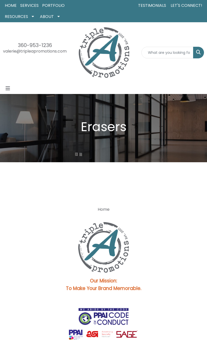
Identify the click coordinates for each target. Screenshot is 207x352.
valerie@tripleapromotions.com (35, 51)
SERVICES (29, 5)
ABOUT (47, 16)
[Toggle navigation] (8, 88)
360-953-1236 (35, 45)
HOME (11, 5)
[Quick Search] (167, 52)
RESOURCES (16, 16)
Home (104, 209)
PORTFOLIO (53, 5)
